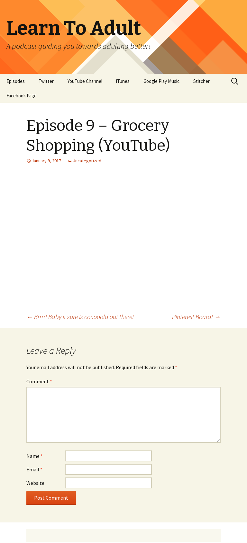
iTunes (123, 81)
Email (34, 469)
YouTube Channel (85, 81)
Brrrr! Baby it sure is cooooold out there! (80, 317)
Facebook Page (21, 96)
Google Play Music (161, 81)
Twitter (46, 81)
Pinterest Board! (196, 317)
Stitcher (201, 81)
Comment (39, 381)
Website (35, 483)
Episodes (15, 81)
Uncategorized (87, 161)
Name (34, 456)
